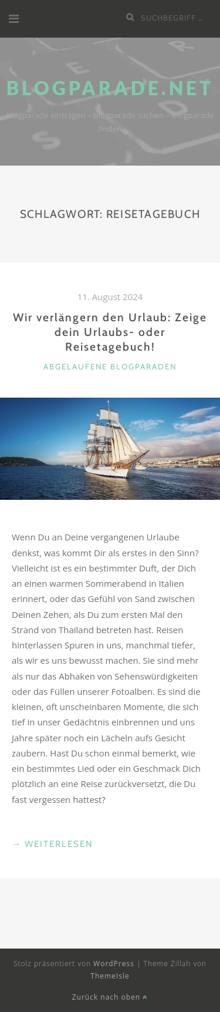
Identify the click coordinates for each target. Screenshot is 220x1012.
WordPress (113, 964)
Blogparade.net (110, 87)
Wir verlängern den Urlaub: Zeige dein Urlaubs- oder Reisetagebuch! (110, 332)
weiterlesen (52, 844)
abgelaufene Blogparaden (110, 366)
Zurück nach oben (110, 997)
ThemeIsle (109, 976)
